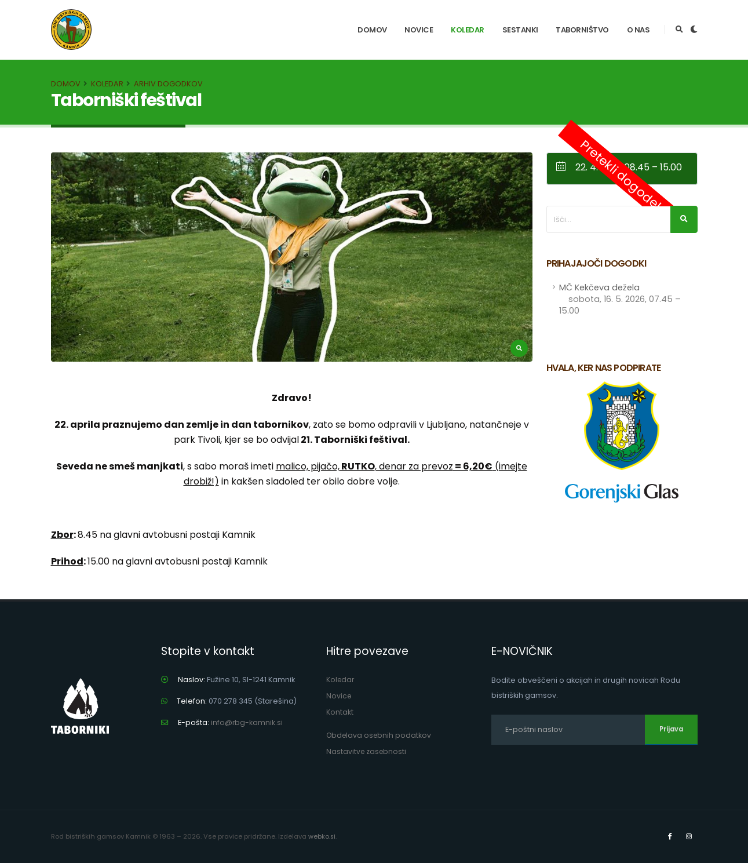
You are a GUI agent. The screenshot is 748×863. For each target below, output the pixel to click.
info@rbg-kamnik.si (247, 722)
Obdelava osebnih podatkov (380, 735)
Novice (418, 29)
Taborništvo (582, 29)
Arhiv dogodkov (168, 84)
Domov (372, 29)
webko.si (322, 836)
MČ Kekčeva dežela (620, 299)
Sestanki (520, 29)
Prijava (671, 729)
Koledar (467, 29)
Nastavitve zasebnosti (367, 751)
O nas (638, 29)
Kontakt (339, 712)
